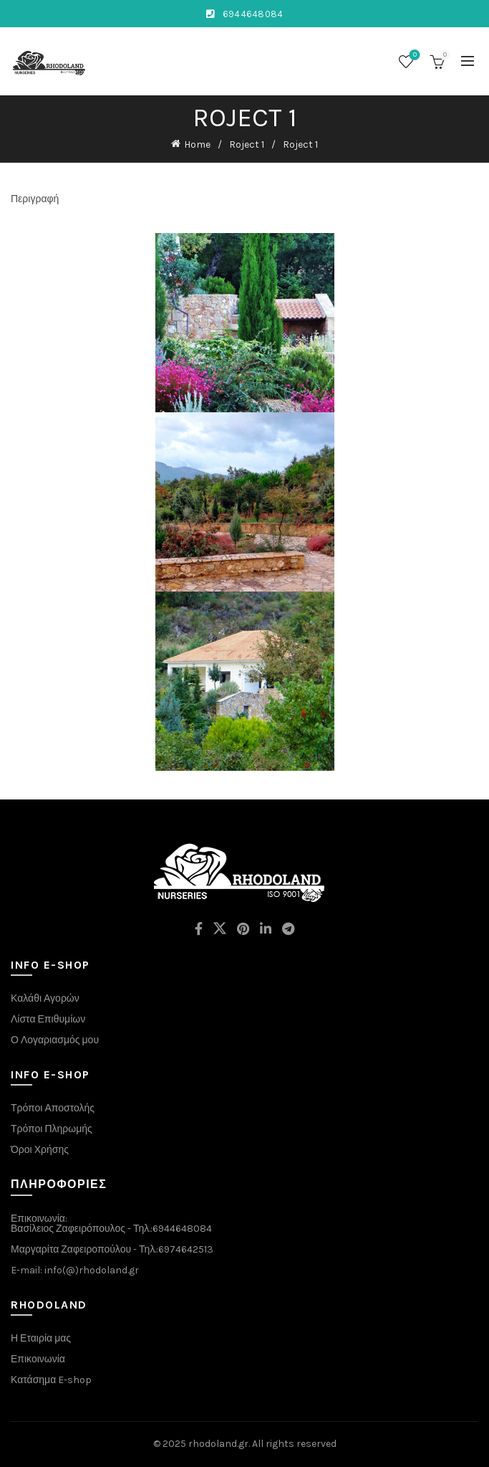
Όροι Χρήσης (40, 1150)
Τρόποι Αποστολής (53, 1108)
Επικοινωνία (38, 1359)
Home (197, 144)
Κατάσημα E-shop (51, 1380)
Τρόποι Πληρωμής (51, 1129)
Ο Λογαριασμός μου (55, 1040)
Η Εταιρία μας (41, 1338)
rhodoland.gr (218, 1444)
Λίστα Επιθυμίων (48, 1019)
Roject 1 (246, 144)
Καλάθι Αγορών (45, 998)
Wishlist (413, 55)
